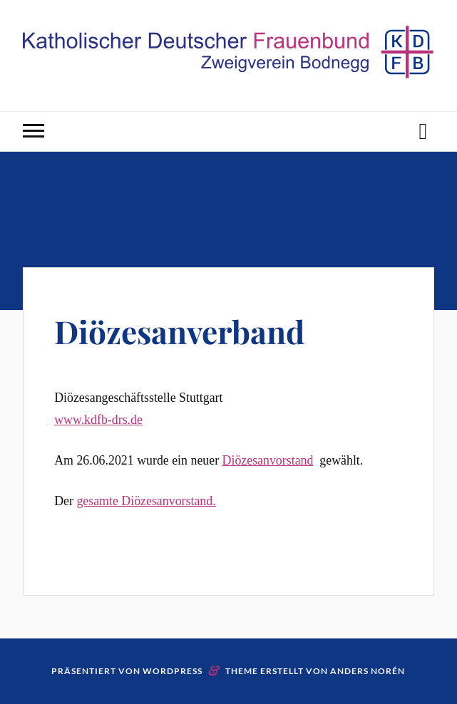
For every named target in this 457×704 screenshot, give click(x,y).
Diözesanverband (179, 331)
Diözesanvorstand (268, 460)
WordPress (172, 671)
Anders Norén (367, 671)
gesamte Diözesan (122, 501)
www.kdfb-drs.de (98, 420)
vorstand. (192, 501)
